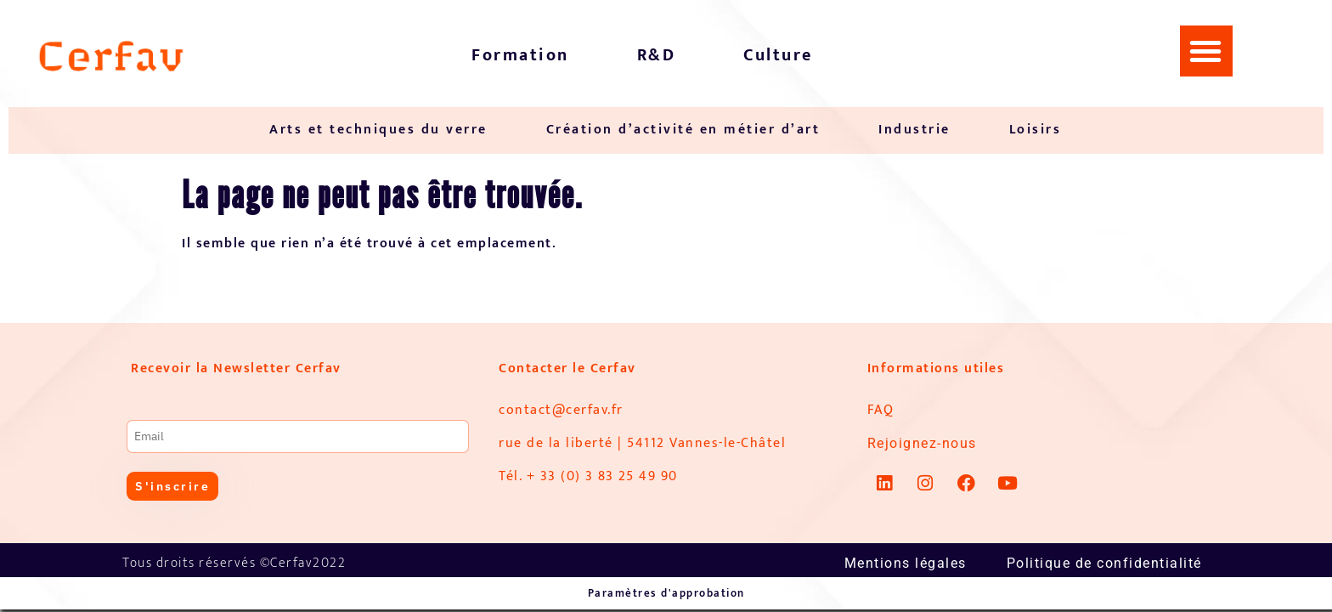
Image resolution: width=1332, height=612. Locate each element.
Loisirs (1035, 129)
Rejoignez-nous (922, 443)
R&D (656, 55)
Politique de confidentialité (1104, 563)
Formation (520, 55)
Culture (778, 55)
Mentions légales (905, 563)
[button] (1206, 51)
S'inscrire (172, 486)
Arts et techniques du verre (378, 129)
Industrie (914, 129)
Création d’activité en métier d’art (683, 129)
